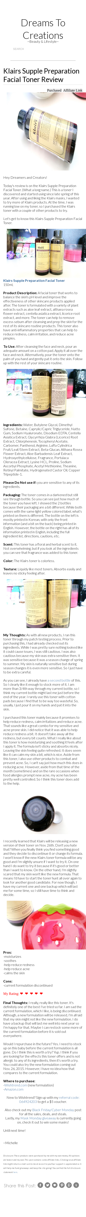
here (15, 1172)
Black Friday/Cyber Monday (53, 1110)
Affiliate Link (72, 90)
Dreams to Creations (43, 29)
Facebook (60, 11)
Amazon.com (13, 1089)
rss (27, 11)
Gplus (43, 11)
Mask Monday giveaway (38, 1118)
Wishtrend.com (15, 1085)
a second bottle (59, 680)
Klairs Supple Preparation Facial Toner (34, 280)
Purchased (54, 90)
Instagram (35, 11)
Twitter (52, 11)
